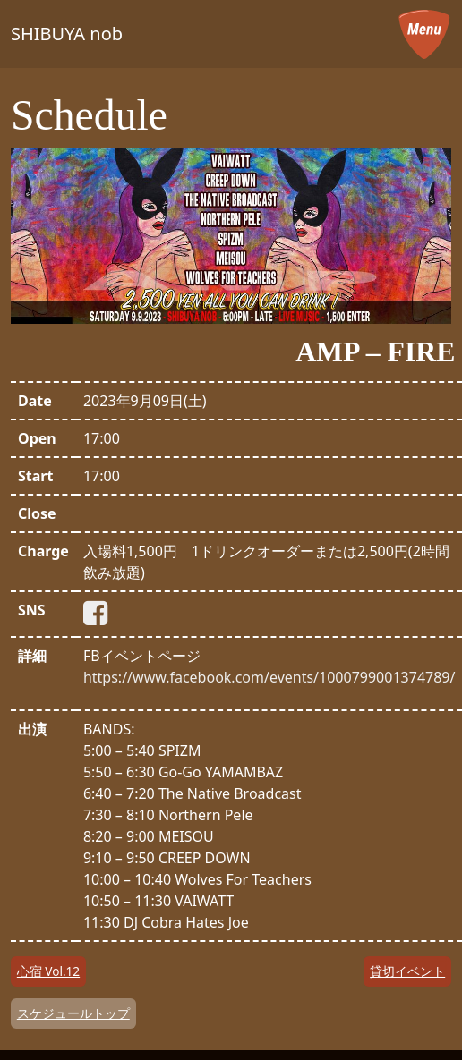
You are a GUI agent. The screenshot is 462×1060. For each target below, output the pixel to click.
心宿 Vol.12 (48, 970)
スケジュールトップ (73, 1013)
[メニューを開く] (424, 34)
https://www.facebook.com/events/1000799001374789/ (269, 677)
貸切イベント (407, 970)
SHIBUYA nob (67, 33)
